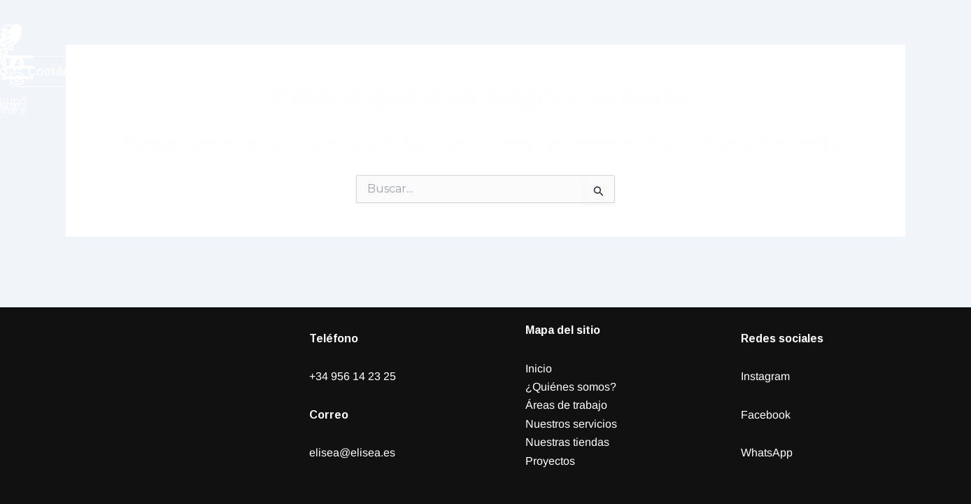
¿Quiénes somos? (570, 387)
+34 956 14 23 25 (352, 376)
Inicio (538, 368)
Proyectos (550, 461)
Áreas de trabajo (566, 405)
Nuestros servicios (571, 424)
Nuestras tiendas (567, 442)
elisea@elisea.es (352, 452)
